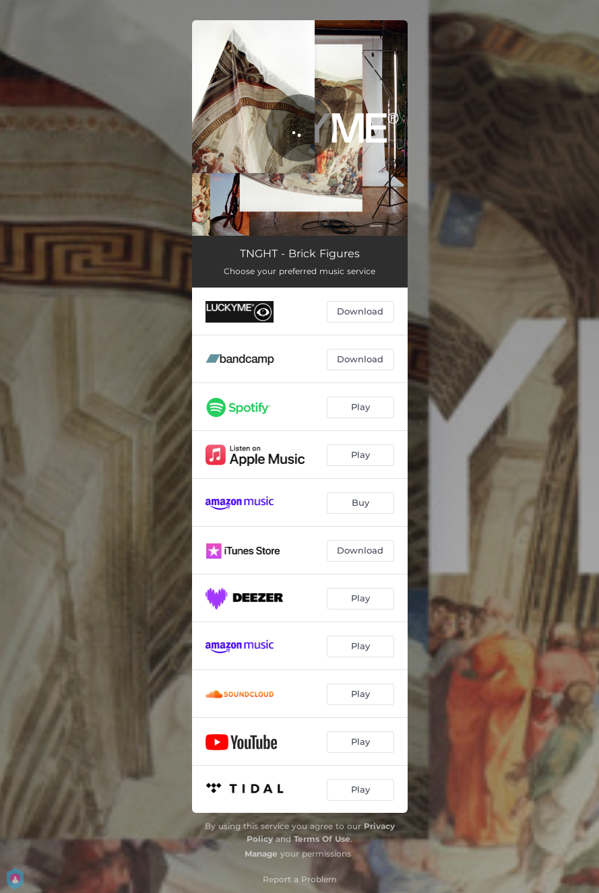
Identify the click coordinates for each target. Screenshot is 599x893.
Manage (261, 854)
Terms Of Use (322, 839)
